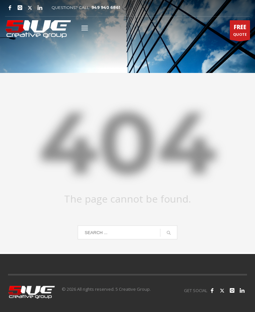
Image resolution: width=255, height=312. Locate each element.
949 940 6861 (105, 7)
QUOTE (240, 31)
